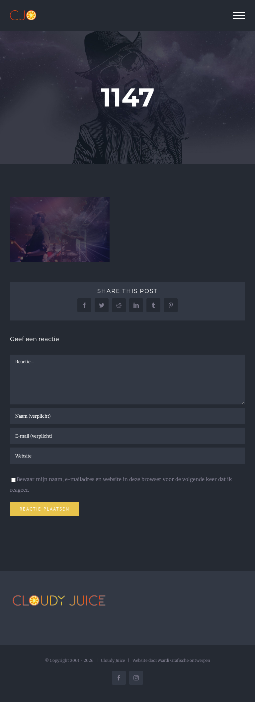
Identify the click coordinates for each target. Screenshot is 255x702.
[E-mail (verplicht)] (127, 436)
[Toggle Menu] (239, 15)
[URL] (127, 456)
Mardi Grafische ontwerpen (184, 660)
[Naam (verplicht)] (127, 416)
